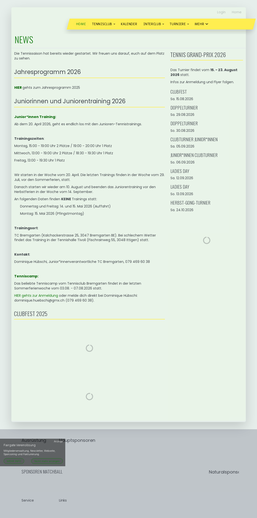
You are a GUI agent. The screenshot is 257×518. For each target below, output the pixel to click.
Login (221, 12)
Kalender (129, 24)
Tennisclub (102, 24)
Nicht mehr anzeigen (47, 461)
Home (237, 12)
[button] (114, 24)
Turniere (178, 24)
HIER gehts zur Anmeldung (36, 295)
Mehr (201, 24)
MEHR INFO (14, 461)
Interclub (152, 24)
